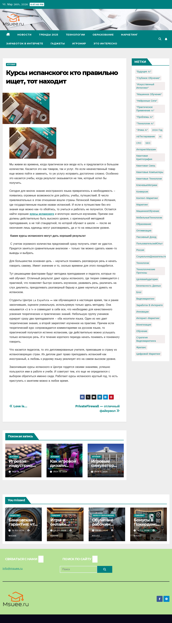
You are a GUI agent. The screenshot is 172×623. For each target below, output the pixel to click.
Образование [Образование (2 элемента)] (143, 224)
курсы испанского (42, 214)
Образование (103, 34)
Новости (24, 34)
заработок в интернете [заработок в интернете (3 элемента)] (149, 305)
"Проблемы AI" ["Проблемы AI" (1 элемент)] (144, 117)
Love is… (18, 406)
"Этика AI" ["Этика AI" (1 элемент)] (142, 130)
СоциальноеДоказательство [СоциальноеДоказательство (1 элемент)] (152, 256)
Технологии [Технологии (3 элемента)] (142, 263)
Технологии (75, 34)
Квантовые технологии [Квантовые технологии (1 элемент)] (149, 178)
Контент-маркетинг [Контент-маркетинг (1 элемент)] (147, 198)
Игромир (79, 43)
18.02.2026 (143, 530)
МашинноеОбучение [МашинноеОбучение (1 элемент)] (147, 211)
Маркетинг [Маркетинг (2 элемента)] (142, 204)
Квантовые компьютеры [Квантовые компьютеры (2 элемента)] (149, 172)
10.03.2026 (18, 530)
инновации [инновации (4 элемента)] (142, 311)
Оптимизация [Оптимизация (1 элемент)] (143, 230)
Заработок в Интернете (24, 43)
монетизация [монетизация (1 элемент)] (143, 324)
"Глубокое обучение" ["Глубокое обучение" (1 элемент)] (148, 78)
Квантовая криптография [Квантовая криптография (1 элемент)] (144, 157)
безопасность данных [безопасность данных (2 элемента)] (148, 285)
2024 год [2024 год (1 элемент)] (157, 130)
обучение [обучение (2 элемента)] (141, 331)
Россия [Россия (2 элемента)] (140, 250)
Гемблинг (56, 515)
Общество (15, 515)
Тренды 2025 (48, 34)
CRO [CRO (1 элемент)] (138, 143)
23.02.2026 (102, 530)
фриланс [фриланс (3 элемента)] (141, 347)
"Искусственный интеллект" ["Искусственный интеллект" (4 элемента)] (145, 86)
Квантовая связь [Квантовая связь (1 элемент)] (145, 165)
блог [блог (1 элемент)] (138, 292)
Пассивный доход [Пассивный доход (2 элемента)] (146, 237)
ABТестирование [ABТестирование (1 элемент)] (145, 136)
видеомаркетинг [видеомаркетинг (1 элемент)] (145, 298)
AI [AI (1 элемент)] (160, 136)
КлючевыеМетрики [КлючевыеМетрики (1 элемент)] (146, 185)
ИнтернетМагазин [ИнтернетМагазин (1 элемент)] (146, 149)
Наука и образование (103, 515)
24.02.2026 (60, 530)
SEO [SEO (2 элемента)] (148, 143)
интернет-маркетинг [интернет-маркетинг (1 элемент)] (148, 318)
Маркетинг (129, 34)
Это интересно (105, 43)
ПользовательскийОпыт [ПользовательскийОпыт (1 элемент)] (149, 243)
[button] (160, 39)
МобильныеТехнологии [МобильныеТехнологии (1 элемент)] (149, 217)
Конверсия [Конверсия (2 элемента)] (142, 191)
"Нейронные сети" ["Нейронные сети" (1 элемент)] (146, 100)
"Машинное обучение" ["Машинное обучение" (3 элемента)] (149, 94)
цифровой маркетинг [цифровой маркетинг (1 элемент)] (148, 353)
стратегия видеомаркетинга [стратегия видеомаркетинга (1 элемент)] (146, 339)
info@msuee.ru (13, 568)
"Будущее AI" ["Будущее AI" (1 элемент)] (143, 71)
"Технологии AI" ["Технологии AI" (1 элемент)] (145, 123)
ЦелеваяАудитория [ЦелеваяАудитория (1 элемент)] (147, 279)
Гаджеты (58, 43)
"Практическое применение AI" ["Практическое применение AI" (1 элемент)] (145, 109)
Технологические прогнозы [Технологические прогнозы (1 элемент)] (145, 271)
